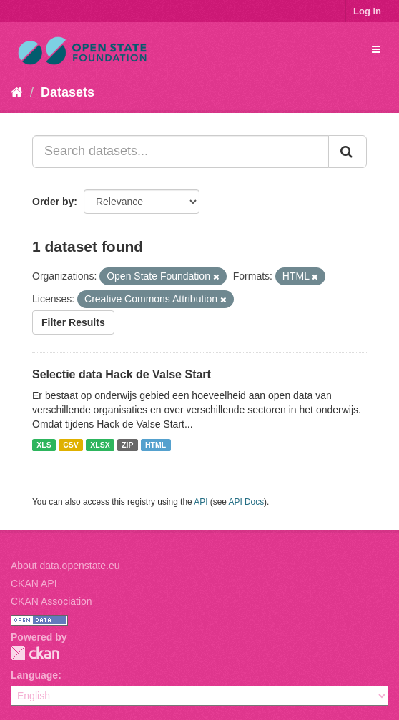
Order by (53, 201)
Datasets (67, 92)
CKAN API (34, 583)
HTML (155, 444)
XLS (43, 444)
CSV (71, 444)
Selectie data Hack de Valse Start (121, 374)
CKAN (35, 653)
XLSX (99, 444)
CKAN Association (51, 601)
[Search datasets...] (180, 151)
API (200, 502)
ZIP (127, 444)
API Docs (247, 502)
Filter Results (73, 322)
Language (34, 675)
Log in (367, 11)
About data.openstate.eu (65, 565)
